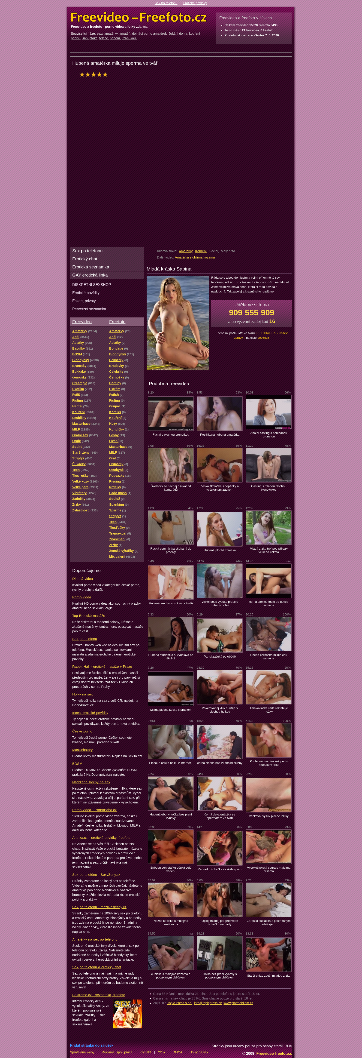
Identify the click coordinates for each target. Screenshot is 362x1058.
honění (115, 38)
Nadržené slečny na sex (91, 782)
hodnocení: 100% (94, 74)
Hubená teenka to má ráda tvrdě (171, 603)
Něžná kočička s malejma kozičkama (171, 922)
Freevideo (82, 321)
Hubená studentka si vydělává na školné (170, 656)
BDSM (77, 764)
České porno (82, 731)
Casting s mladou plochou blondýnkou (268, 487)
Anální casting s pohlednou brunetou (268, 434)
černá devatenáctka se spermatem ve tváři (219, 816)
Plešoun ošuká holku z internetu (171, 763)
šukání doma (178, 33)
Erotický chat (84, 258)
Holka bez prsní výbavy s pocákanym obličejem (220, 975)
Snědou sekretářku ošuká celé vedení (170, 869)
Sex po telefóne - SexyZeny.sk (96, 875)
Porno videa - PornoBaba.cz (94, 810)
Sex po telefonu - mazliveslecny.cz (99, 907)
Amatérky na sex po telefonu (95, 939)
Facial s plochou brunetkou (171, 434)
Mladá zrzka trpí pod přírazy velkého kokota (269, 550)
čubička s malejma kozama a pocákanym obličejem (170, 975)
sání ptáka (89, 38)
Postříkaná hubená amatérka (219, 434)
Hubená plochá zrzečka (220, 550)
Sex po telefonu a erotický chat (96, 967)
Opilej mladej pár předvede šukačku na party (220, 922)
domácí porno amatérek (149, 33)
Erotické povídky (195, 3)
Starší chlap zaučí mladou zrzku (268, 975)
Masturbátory (82, 750)
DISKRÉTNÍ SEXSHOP (91, 285)
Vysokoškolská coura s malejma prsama (268, 869)
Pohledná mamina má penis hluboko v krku (269, 763)
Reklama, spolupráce (117, 1052)
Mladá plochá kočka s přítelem (171, 709)
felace (103, 38)
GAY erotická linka (90, 275)
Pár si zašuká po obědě (220, 656)
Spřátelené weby (82, 1052)
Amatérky (186, 251)
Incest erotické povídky (90, 713)
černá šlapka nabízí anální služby (219, 763)
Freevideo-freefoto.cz (275, 1053)
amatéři (124, 33)
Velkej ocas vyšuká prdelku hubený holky (220, 603)
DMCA (177, 1052)
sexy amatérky (107, 33)
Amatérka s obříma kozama (195, 257)
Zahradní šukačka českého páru (219, 869)
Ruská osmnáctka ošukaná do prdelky (170, 550)
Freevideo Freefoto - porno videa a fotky (139, 17)
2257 (162, 1052)
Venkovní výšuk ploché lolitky (268, 816)
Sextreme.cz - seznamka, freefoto (98, 995)
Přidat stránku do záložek (91, 1045)
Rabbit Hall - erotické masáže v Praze (102, 666)
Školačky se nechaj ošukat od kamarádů (171, 487)
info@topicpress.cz (208, 1003)
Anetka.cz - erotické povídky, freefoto (101, 838)
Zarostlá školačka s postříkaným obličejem (268, 922)
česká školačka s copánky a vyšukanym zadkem (220, 487)
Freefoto (117, 321)
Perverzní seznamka (89, 309)
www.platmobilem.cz (238, 1003)
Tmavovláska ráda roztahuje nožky (269, 709)
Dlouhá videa (82, 579)
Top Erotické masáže (88, 616)
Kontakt (145, 1052)
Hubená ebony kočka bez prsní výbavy (171, 816)
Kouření (201, 251)
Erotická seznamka (90, 266)
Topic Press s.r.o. (179, 1003)
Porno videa (81, 597)
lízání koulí (129, 38)
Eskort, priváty (84, 301)
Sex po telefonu (166, 3)
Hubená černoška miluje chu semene (269, 656)
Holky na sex (82, 694)
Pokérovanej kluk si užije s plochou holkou (220, 709)
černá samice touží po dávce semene (268, 603)
